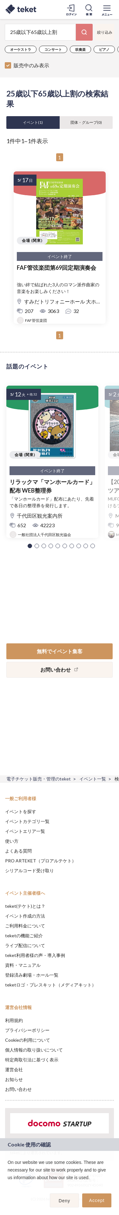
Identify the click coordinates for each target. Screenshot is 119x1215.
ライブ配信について (25, 945)
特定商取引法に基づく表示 (31, 1059)
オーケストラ (20, 49)
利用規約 (14, 1020)
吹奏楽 (80, 49)
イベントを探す (20, 811)
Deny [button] (64, 1200)
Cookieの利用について (27, 1040)
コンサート (53, 49)
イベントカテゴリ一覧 (27, 821)
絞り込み (104, 32)
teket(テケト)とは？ (25, 906)
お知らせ (14, 1079)
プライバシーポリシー (27, 1030)
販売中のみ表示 (31, 65)
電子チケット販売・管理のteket (38, 778)
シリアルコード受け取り (29, 870)
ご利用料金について (25, 925)
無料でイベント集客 (60, 651)
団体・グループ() (86, 122)
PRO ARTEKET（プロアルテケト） (40, 860)
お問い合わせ (18, 1089)
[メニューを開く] (107, 10)
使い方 (11, 841)
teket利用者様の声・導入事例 (35, 955)
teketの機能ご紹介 (24, 935)
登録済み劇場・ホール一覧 (31, 975)
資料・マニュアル (23, 965)
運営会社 (14, 1069)
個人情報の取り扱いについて (34, 1049)
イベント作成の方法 (25, 916)
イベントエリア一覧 (25, 831)
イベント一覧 (92, 778)
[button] (30, 546)
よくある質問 (18, 850)
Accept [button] (97, 1200)
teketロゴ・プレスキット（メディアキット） (50, 984)
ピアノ (104, 49)
